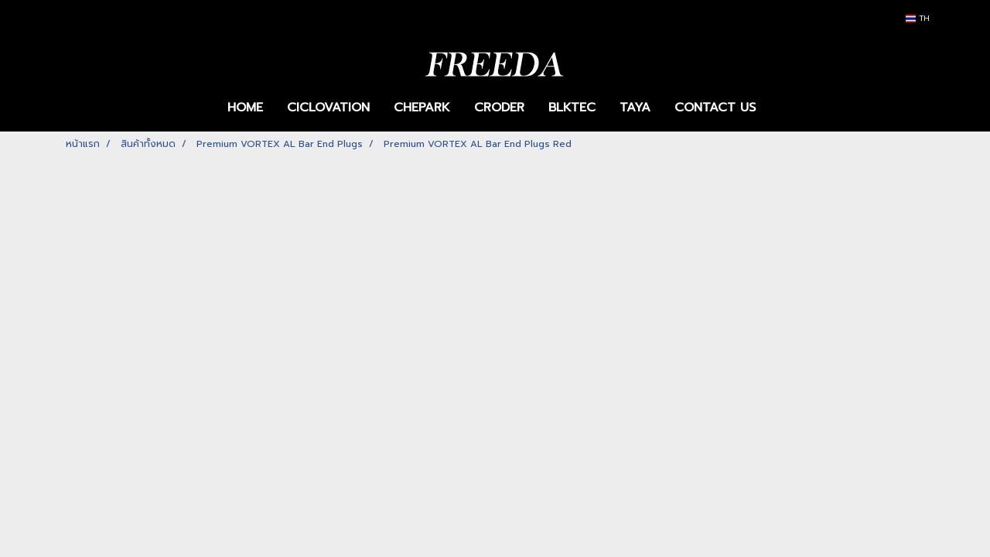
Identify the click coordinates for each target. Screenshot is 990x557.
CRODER (499, 107)
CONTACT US (715, 107)
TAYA (635, 107)
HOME (245, 107)
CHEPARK (422, 107)
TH (918, 18)
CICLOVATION (328, 107)
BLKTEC (572, 107)
